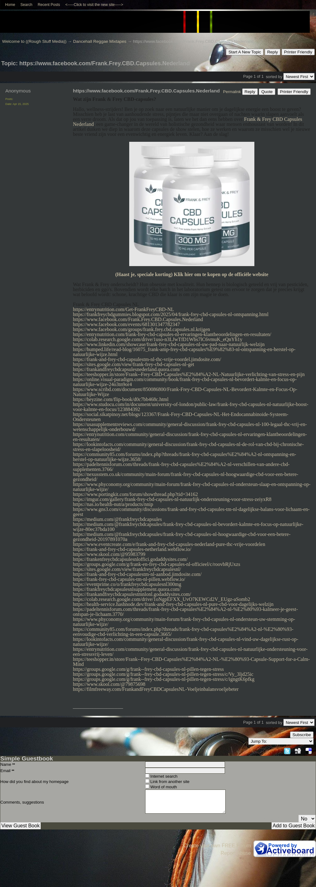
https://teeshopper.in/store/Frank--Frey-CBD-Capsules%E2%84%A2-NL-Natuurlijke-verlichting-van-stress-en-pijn (189, 374)
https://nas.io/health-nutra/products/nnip (113, 504)
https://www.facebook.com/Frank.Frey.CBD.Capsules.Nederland (138, 319)
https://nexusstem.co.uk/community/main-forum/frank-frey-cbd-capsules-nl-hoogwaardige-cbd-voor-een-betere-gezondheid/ (185, 477)
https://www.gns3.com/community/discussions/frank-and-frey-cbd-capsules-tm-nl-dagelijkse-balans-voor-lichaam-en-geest (191, 512)
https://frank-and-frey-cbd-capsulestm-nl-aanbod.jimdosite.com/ (137, 574)
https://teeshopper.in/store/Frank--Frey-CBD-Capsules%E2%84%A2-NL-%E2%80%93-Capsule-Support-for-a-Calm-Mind (191, 662)
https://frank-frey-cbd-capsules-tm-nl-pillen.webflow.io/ (129, 579)
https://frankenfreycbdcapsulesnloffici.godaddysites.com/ (130, 559)
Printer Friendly (298, 52)
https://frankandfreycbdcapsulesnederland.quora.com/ (127, 369)
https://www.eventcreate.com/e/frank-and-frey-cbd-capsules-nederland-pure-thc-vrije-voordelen (169, 544)
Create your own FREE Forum (217, 845)
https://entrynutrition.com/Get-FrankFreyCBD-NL (123, 309)
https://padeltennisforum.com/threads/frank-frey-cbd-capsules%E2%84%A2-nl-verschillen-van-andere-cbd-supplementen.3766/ (181, 467)
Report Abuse (236, 853)
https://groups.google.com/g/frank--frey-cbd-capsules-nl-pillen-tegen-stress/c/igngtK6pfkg (163, 679)
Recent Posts (49, 4)
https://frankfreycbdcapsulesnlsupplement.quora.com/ (127, 589)
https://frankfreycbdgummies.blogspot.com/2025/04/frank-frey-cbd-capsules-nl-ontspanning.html (170, 314)
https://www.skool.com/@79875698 (109, 684)
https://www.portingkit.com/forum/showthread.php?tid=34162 (135, 494)
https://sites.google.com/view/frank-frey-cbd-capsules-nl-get (133, 364)
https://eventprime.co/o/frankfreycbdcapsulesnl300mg (127, 584)
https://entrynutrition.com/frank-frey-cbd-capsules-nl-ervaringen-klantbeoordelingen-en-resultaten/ (172, 334)
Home (10, 4)
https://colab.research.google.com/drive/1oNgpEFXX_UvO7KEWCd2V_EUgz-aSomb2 (161, 599)
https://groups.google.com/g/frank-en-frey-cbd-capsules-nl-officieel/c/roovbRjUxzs (156, 564)
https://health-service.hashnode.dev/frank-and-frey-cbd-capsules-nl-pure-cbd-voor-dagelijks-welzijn (173, 604)
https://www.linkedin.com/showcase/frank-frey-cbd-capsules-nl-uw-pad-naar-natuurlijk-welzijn (169, 344)
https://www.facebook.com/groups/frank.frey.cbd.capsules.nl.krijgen (141, 329)
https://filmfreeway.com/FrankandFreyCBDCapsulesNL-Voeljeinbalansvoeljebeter (156, 689)
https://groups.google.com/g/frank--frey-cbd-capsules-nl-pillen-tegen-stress (148, 669)
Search (26, 4)
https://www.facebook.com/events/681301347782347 (126, 324)
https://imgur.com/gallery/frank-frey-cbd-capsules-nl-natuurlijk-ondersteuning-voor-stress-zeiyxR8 (172, 499)
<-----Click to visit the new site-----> (94, 4)
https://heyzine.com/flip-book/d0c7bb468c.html (121, 399)
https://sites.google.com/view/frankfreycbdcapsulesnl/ (127, 569)
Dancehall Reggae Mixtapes (99, 41)
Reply (272, 52)
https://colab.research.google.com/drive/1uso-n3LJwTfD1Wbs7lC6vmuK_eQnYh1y (157, 339)
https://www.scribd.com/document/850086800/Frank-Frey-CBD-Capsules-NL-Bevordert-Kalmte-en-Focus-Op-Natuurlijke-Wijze (185, 392)
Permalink (232, 91)
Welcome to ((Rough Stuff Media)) (34, 41)
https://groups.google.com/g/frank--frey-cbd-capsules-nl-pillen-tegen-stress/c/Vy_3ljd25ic (163, 674)
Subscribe (302, 734)
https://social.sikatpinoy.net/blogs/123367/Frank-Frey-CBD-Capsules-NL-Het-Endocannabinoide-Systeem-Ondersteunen (180, 417)
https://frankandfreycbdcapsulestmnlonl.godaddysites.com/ (132, 594)
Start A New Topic (244, 52)
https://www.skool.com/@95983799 (109, 554)
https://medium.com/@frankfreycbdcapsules (117, 519)
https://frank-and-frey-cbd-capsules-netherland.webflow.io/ (132, 549)
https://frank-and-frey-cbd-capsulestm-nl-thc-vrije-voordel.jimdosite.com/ (147, 359)
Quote (267, 91)
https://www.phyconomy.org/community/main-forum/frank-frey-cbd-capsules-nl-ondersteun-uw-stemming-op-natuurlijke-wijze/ (184, 622)
